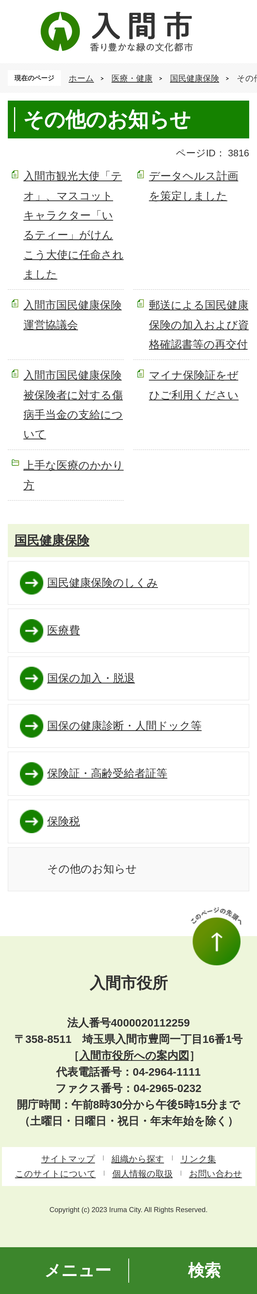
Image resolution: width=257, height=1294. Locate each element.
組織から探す (138, 1159)
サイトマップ (68, 1159)
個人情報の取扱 (142, 1174)
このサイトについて (55, 1174)
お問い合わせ (215, 1174)
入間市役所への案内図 (134, 1056)
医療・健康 (132, 78)
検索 (204, 1270)
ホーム (81, 78)
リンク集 (198, 1159)
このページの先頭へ (216, 936)
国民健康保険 (194, 78)
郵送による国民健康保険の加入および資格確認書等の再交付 (199, 324)
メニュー (77, 1270)
